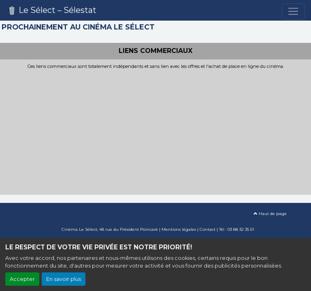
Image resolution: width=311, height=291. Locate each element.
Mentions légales (179, 229)
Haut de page (270, 213)
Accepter (22, 279)
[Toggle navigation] (293, 11)
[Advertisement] (155, 129)
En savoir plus (63, 279)
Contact (207, 229)
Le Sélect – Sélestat (51, 10)
